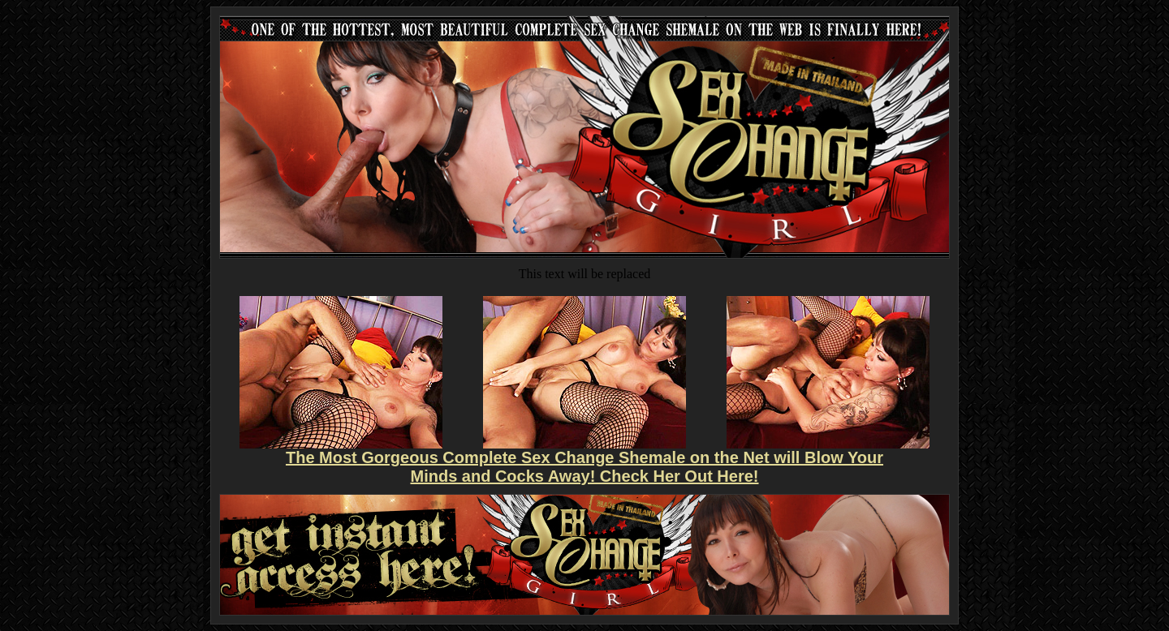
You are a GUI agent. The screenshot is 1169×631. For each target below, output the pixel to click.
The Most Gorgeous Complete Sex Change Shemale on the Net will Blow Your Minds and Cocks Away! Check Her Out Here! (584, 467)
